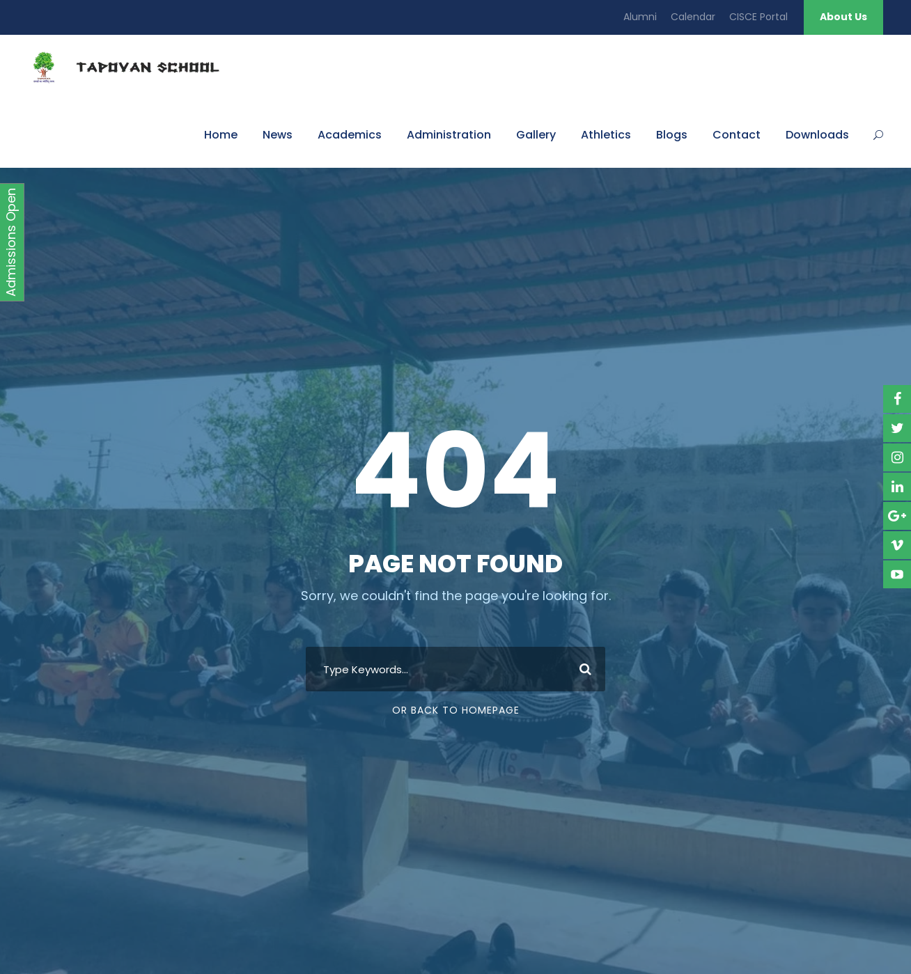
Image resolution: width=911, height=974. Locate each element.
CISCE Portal (758, 17)
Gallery (536, 135)
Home (221, 135)
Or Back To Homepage (456, 710)
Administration (449, 135)
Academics (350, 135)
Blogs (671, 135)
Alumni (640, 17)
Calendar (693, 17)
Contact (737, 135)
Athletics (606, 135)
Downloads (817, 135)
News (278, 135)
